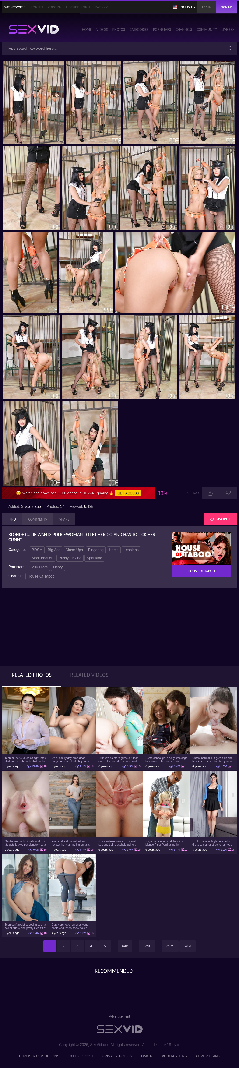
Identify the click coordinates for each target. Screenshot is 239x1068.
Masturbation (42, 558)
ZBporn (54, 7)
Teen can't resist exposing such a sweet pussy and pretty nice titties (25, 926)
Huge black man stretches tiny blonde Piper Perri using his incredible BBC (164, 843)
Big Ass (54, 550)
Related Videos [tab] (89, 675)
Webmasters (173, 1056)
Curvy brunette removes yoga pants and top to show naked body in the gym (70, 926)
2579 (170, 946)
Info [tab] (12, 519)
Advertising (208, 1056)
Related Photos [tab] (32, 675)
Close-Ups (74, 550)
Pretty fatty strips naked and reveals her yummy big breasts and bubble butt (71, 843)
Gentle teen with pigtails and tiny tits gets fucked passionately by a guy (25, 843)
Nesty (58, 567)
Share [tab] (64, 519)
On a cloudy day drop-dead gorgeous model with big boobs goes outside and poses (71, 759)
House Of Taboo (41, 576)
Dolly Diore (39, 567)
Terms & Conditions (39, 1056)
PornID (36, 7)
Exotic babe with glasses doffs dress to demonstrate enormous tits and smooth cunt (212, 843)
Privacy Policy (117, 1056)
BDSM (37, 550)
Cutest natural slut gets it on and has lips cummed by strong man (212, 759)
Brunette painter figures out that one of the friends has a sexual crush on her (118, 759)
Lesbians (131, 550)
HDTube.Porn (78, 7)
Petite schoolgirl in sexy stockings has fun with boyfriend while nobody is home (166, 759)
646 (125, 946)
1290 (147, 946)
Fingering (96, 550)
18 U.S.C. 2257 (80, 1056)
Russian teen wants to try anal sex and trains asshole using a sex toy (117, 843)
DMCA (146, 1056)
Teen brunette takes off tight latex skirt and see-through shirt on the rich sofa (25, 759)
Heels (114, 550)
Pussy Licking (70, 558)
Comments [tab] (37, 519)
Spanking (94, 558)
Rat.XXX (101, 7)
